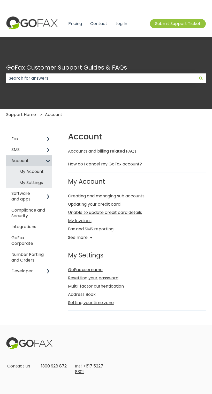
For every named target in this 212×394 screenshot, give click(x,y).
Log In (121, 24)
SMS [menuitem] (15, 150)
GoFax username (85, 270)
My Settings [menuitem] (31, 183)
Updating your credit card (94, 204)
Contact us (194, 5)
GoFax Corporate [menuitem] (22, 240)
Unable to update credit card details (105, 212)
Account (53, 115)
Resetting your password (93, 278)
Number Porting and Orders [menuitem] (27, 257)
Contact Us (18, 366)
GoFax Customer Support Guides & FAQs (66, 67)
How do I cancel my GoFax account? (105, 164)
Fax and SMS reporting (90, 229)
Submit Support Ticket (178, 24)
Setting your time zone (91, 303)
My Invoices (80, 221)
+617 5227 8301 (89, 369)
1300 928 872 (54, 366)
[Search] (201, 78)
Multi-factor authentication (96, 286)
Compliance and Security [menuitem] (28, 213)
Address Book (82, 294)
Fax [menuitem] (14, 139)
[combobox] (101, 78)
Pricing (75, 24)
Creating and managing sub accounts (106, 196)
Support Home (21, 115)
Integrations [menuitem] (23, 227)
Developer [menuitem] (22, 271)
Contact (98, 24)
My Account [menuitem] (31, 171)
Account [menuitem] (20, 161)
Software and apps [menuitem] (21, 196)
